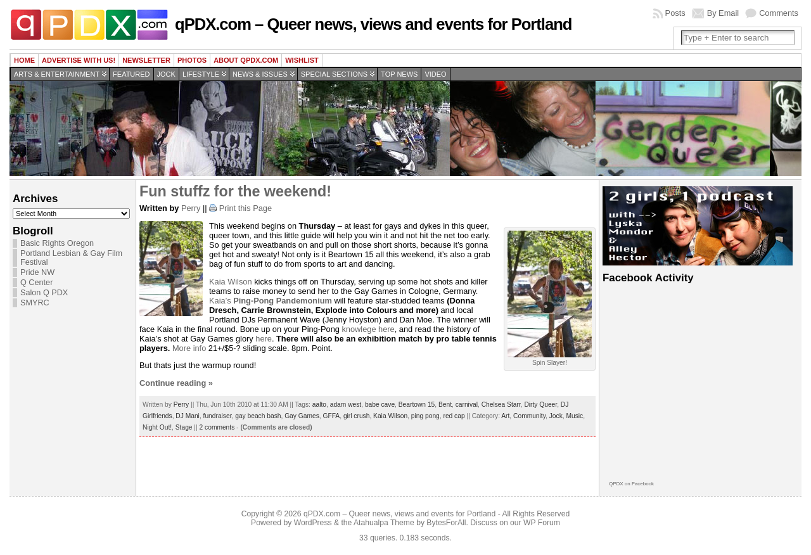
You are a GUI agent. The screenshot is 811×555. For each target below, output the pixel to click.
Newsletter (146, 60)
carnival (467, 404)
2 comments (217, 427)
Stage (184, 427)
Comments (778, 13)
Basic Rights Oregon (57, 243)
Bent (445, 404)
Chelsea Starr (501, 404)
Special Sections (334, 74)
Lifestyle (200, 74)
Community (529, 415)
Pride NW (37, 272)
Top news (399, 74)
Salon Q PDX (44, 292)
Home (24, 60)
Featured (131, 74)
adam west (346, 404)
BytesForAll (446, 522)
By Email (723, 13)
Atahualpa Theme (384, 522)
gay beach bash (258, 415)
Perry (191, 208)
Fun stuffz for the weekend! (235, 191)
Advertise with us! (78, 60)
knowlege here (368, 329)
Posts (675, 13)
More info (189, 348)
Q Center (36, 282)
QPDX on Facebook (631, 484)
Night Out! (157, 427)
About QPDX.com (246, 60)
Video (435, 74)
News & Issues (260, 74)
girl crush (356, 415)
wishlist (302, 60)
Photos (192, 60)
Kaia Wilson (230, 281)
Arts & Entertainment (56, 74)
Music (574, 415)
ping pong (425, 415)
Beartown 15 (417, 404)
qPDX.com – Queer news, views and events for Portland (373, 24)
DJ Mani (188, 415)
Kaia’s (270, 300)
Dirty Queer (540, 404)
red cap (453, 415)
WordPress (313, 522)
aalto (319, 404)
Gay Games (301, 415)
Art (505, 415)
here (263, 338)
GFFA (331, 415)
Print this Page (245, 208)
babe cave (380, 404)
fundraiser (217, 415)
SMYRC (34, 302)
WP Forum (541, 522)
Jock (166, 74)
